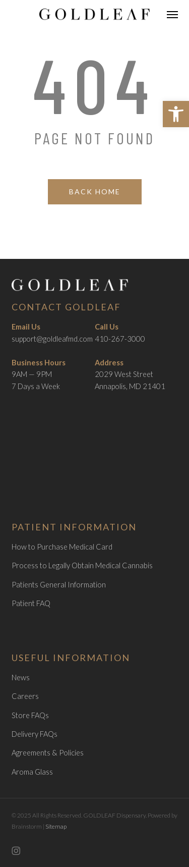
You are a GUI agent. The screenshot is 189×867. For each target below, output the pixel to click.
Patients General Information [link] (59, 584)
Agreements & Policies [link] (48, 752)
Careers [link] (25, 696)
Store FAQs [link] (30, 715)
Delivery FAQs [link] (34, 734)
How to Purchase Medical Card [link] (62, 547)
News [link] (21, 677)
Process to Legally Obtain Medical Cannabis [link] (82, 565)
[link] (176, 114)
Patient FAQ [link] (31, 603)
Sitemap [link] (56, 826)
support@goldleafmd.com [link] (52, 339)
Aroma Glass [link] (32, 772)
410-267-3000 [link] (120, 339)
